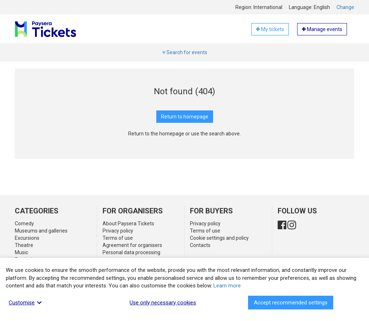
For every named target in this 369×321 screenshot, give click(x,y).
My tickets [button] (270, 29)
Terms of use (118, 238)
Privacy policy (118, 231)
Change (345, 7)
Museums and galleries (41, 231)
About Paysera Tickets (128, 223)
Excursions (27, 238)
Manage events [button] (322, 29)
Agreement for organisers (132, 245)
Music (21, 252)
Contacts (200, 245)
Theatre (24, 245)
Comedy (24, 223)
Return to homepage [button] (184, 117)
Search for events (184, 52)
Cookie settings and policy (219, 238)
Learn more (227, 285)
